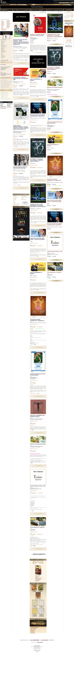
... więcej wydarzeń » (38, 554)
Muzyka (2, 23)
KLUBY (14, 201)
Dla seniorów (9, 23)
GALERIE (15, 198)
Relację (64, 2)
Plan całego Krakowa (41, 606)
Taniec (2, 26)
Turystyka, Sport (3, 55)
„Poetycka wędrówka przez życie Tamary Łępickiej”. (37, 374)
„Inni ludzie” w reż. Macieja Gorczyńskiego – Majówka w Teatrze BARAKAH (36, 160)
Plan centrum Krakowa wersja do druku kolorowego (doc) (34, 615)
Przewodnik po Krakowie (34, 591)
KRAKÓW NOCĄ (3, 106)
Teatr (2, 27)
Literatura (2, 22)
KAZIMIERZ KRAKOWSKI (34, 627)
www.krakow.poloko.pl (3, 68)
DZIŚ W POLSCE (33, 629)
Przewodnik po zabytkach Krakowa (38, 598)
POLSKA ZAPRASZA (34, 628)
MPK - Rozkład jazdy (3, 64)
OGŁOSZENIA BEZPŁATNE (6, 32)
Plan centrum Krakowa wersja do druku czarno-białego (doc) (41, 615)
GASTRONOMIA (9, 103)
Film (2, 20)
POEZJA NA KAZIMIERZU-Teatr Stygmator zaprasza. (37, 416)
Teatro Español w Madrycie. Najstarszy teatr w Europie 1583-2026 (20, 78)
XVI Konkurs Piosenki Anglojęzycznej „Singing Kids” (37, 320)
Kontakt (37, 651)
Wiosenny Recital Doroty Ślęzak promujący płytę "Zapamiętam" (37, 115)
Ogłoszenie (71, 2)
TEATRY (22, 198)
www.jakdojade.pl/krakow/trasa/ (5, 67)
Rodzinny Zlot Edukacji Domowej (38, 444)
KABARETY (15, 199)
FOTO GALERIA (21, 219)
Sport (2, 25)
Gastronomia (2, 47)
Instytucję (68, 2)
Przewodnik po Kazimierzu (40, 591)
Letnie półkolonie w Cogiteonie (37, 527)
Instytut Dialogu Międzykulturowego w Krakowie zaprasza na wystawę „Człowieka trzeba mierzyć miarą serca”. (21, 127)
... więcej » (26, 60)
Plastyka (2, 24)
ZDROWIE (8, 105)
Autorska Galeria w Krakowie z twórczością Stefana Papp (20, 167)
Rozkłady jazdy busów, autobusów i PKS (6, 74)
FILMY (14, 206)
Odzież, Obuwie (3, 52)
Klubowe (8, 26)
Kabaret (2, 21)
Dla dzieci (8, 21)
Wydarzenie (60, 2)
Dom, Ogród (2, 44)
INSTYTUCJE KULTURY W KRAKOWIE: (19, 194)
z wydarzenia (47, 640)
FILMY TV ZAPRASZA (21, 209)
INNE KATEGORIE (23, 199)
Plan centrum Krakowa (34, 606)
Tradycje (36, 577)
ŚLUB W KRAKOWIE (3, 108)
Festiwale (8, 24)
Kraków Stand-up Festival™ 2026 (38, 485)
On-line (8, 27)
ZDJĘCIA (17, 206)
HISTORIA (32, 559)
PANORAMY (23, 206)
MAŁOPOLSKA (33, 630)
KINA (14, 200)
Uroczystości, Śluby (3, 56)
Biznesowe (8, 25)
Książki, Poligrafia (3, 48)
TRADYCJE (37, 559)
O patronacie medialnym (37, 650)
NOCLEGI (2, 103)
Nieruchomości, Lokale (3, 51)
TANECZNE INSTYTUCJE (24, 197)
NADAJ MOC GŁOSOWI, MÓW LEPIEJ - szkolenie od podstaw (37, 239)
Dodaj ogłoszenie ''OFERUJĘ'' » (5, 60)
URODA (1, 105)
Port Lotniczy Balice (3, 75)
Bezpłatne (8, 20)
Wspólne (8, 22)
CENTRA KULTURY (16, 197)
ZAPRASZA (56, 0)
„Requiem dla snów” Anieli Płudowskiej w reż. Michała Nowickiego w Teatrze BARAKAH (37, 205)
